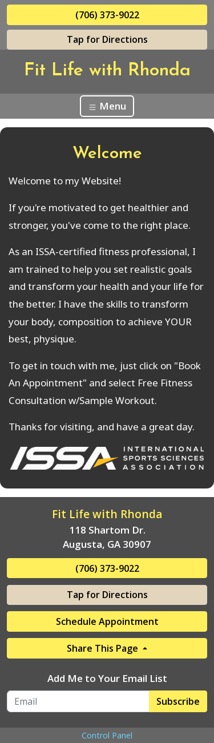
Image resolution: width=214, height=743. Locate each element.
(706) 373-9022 (107, 15)
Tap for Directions (107, 39)
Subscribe (178, 701)
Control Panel (107, 735)
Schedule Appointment (107, 621)
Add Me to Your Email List (107, 678)
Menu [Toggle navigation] (107, 105)
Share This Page (103, 648)
